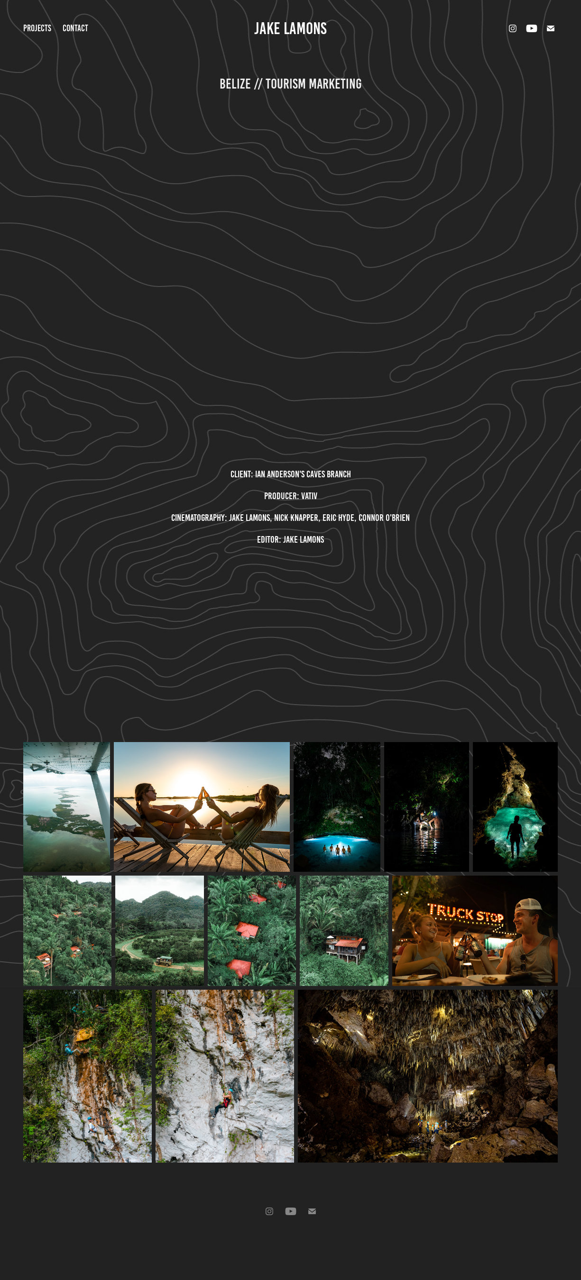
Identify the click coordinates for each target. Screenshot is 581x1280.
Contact (75, 28)
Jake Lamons (290, 28)
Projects (37, 28)
